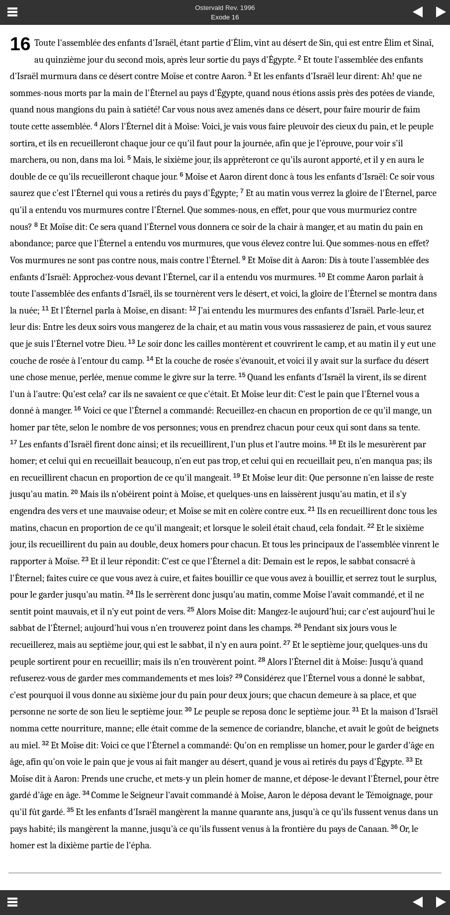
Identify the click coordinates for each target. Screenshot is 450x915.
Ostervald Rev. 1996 (225, 7)
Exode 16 (225, 17)
